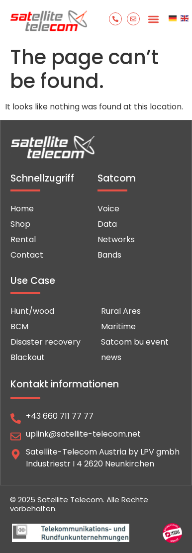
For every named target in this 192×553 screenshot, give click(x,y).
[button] (153, 19)
